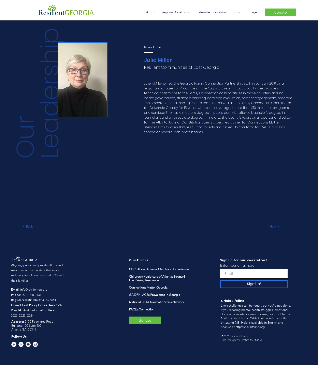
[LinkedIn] (21, 344)
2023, (22, 315)
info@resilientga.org (33, 289)
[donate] (280, 12)
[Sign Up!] (254, 284)
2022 (14, 315)
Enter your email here (237, 265)
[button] (150, 12)
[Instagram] (35, 344)
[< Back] (36, 227)
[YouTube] (28, 344)
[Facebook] (13, 344)
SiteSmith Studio (251, 340)
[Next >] (282, 227)
